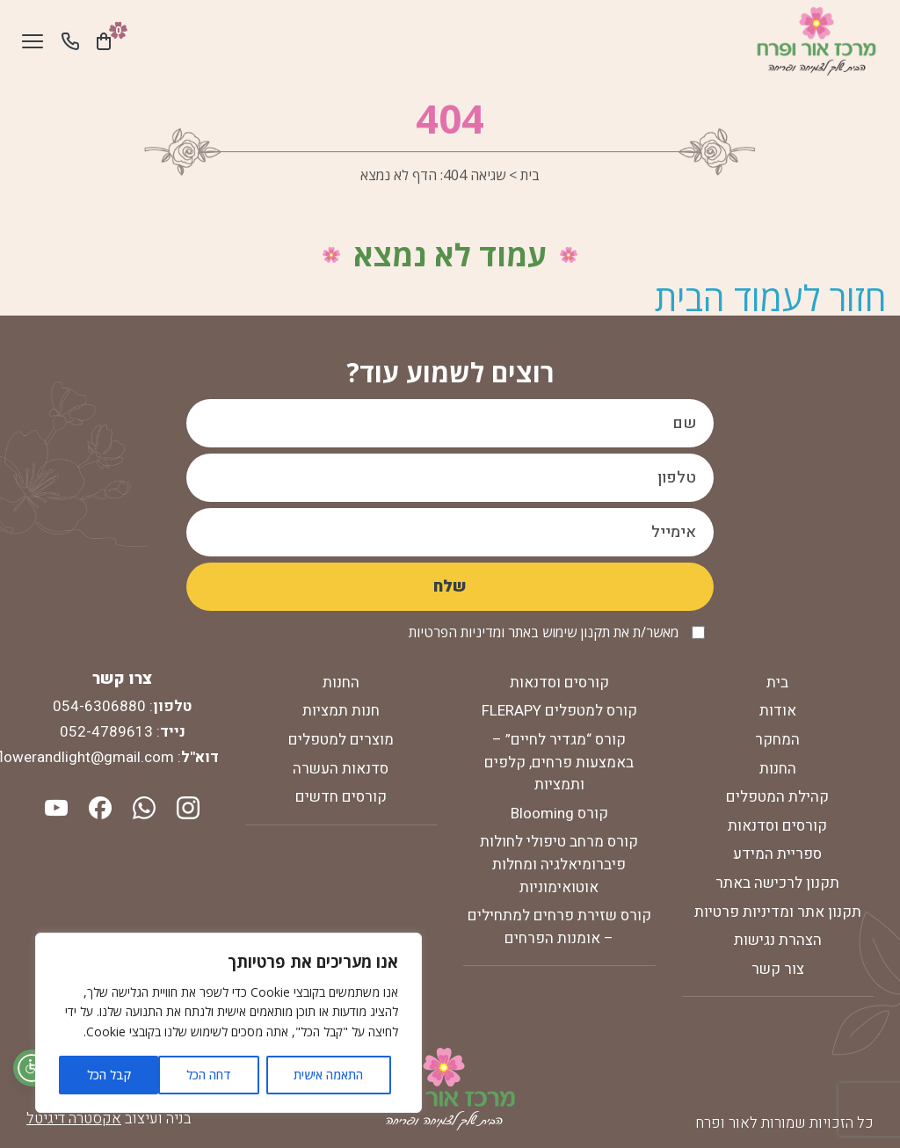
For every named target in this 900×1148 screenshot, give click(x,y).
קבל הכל (109, 1074)
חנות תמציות (341, 711)
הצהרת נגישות (778, 940)
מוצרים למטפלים (341, 740)
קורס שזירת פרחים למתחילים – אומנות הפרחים (559, 927)
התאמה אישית (328, 1074)
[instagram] (186, 806)
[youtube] (56, 806)
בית (530, 175)
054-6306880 (99, 706)
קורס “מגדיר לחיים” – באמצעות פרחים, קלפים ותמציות (559, 762)
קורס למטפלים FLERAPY (559, 711)
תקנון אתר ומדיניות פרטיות (777, 912)
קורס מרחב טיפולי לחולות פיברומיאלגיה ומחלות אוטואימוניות (559, 864)
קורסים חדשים (341, 797)
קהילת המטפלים (777, 797)
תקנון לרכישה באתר (777, 883)
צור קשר (777, 969)
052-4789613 (106, 732)
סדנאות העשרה (340, 769)
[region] (228, 1023)
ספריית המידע (777, 854)
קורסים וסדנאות (777, 826)
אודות (777, 711)
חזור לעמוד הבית (771, 297)
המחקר (777, 740)
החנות (777, 769)
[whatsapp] (142, 806)
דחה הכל (208, 1074)
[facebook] (98, 806)
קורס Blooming (559, 814)
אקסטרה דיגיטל (73, 1119)
